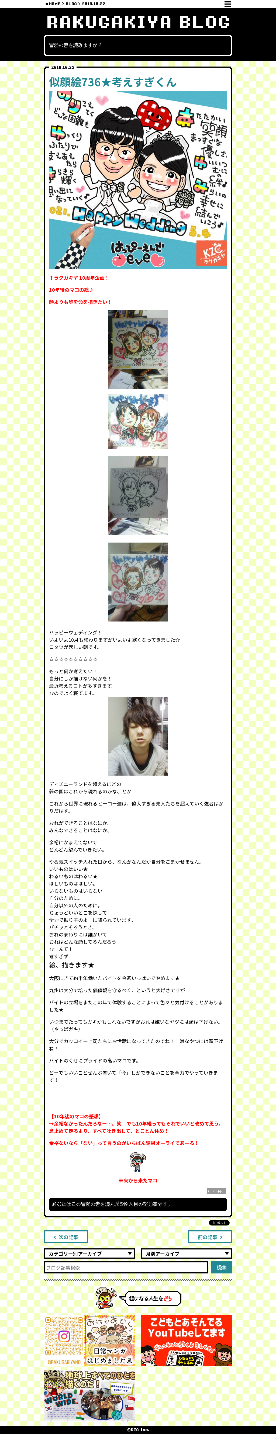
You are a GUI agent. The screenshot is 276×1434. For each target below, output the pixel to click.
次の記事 (66, 1236)
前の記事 (210, 1236)
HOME (55, 3)
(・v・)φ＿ (216, 1191)
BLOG (71, 3)
